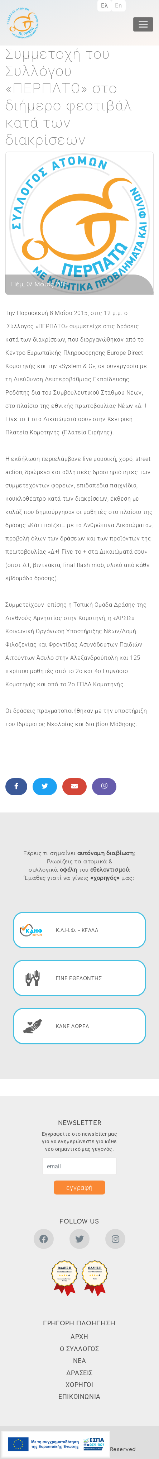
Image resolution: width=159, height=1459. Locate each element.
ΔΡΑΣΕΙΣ (79, 1373)
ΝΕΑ (79, 1360)
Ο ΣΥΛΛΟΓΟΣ (79, 1349)
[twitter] (79, 1240)
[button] (64, 1278)
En (118, 5)
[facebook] (44, 1240)
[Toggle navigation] (143, 24)
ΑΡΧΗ (79, 1336)
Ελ (104, 5)
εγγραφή (79, 1187)
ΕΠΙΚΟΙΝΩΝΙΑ (79, 1396)
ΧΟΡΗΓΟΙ (79, 1384)
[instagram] (115, 1240)
